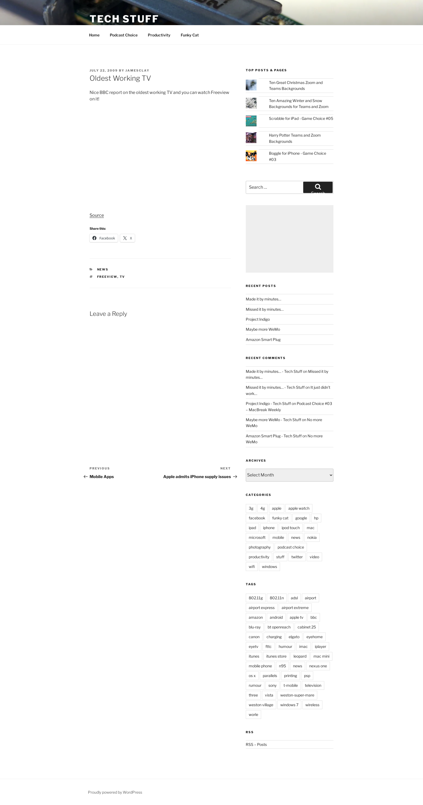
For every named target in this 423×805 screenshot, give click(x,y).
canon (254, 636)
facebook (257, 518)
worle (253, 714)
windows (269, 566)
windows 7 (289, 704)
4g (262, 508)
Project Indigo (258, 319)
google (301, 518)
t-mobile (291, 685)
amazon (256, 617)
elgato (294, 636)
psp (307, 675)
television (313, 685)
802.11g (256, 598)
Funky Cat (190, 35)
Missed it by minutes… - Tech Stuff (275, 387)
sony (272, 685)
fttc (268, 646)
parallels (270, 675)
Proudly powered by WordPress (115, 792)
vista (269, 695)
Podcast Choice (124, 35)
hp (316, 518)
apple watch (298, 508)
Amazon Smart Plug (263, 339)
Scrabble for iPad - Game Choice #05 (301, 118)
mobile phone (260, 666)
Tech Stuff (124, 19)
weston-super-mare (297, 695)
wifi (252, 566)
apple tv (296, 617)
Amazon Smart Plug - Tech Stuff (274, 436)
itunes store (276, 656)
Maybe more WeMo (263, 329)
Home (94, 35)
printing (290, 675)
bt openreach (279, 627)
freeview (107, 277)
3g (251, 508)
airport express (262, 607)
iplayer (320, 646)
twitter (297, 556)
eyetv (253, 646)
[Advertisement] (289, 239)
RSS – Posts (256, 744)
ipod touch (291, 527)
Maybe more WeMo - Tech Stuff (273, 419)
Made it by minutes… (263, 299)
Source (97, 215)
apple (276, 508)
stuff (280, 556)
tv (122, 277)
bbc (314, 617)
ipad (252, 527)
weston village (261, 704)
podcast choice (291, 547)
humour (285, 646)
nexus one (318, 666)
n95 (282, 666)
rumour (255, 685)
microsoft (257, 537)
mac (311, 527)
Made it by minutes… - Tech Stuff (274, 371)
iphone (269, 527)
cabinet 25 (307, 627)
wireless (312, 704)
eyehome (314, 636)
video (314, 556)
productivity (259, 556)
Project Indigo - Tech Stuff (268, 403)
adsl (294, 598)
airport (310, 598)
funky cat (280, 518)
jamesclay (137, 70)
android (276, 617)
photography (260, 547)
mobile (278, 537)
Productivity (159, 35)
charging (274, 636)
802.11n (277, 598)
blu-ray (255, 627)
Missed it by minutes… (265, 309)
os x (252, 675)
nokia (312, 537)
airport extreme (295, 607)
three (253, 695)
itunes (254, 656)
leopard (300, 656)
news (103, 269)
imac (303, 646)
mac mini (321, 656)
